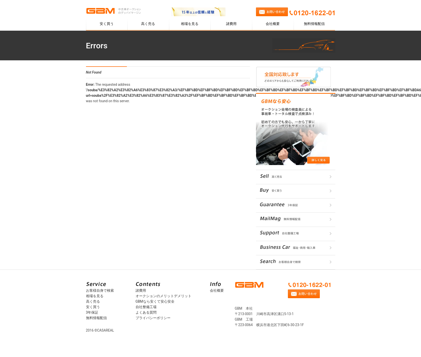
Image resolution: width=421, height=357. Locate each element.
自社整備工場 (146, 307)
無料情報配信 (314, 24)
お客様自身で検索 (100, 290)
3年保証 (92, 312)
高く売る (148, 24)
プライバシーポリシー (153, 318)
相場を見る (189, 24)
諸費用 (231, 24)
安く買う (107, 24)
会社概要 (273, 24)
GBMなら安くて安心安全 (155, 301)
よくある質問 (146, 312)
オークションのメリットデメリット (163, 296)
